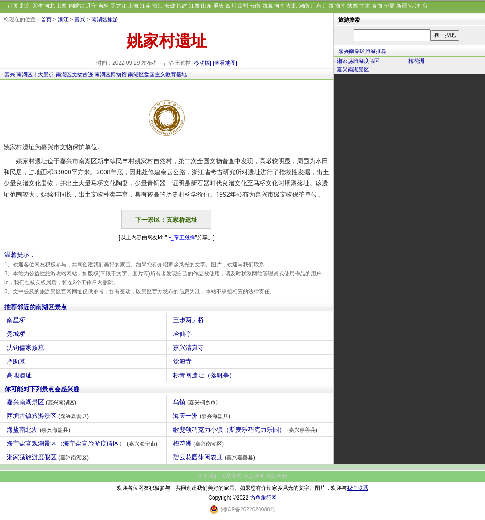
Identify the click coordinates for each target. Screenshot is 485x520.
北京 (25, 6)
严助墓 (17, 361)
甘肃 (364, 6)
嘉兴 (79, 19)
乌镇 (196, 401)
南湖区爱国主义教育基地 (157, 74)
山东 (206, 6)
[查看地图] (225, 63)
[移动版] (201, 63)
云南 (255, 6)
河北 (49, 6)
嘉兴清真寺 (189, 347)
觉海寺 (183, 361)
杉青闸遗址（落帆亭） (205, 375)
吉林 (103, 6)
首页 (13, 6)
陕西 (352, 6)
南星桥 (17, 319)
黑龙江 (119, 6)
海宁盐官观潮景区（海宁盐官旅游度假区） (83, 443)
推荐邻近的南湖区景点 (35, 307)
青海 (377, 6)
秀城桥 (17, 333)
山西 (61, 6)
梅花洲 (199, 443)
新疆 (401, 6)
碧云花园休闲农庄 (215, 457)
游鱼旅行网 (263, 498)
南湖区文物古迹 (74, 74)
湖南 (304, 6)
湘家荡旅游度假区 (49, 457)
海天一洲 (202, 415)
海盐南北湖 (39, 429)
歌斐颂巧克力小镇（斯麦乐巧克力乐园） (246, 429)
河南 (279, 6)
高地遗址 (20, 375)
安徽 (169, 6)
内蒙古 (77, 6)
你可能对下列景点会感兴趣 (41, 389)
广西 (328, 6)
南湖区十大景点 (35, 74)
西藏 (267, 6)
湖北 (291, 6)
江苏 (145, 6)
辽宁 (91, 6)
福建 (182, 6)
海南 (340, 6)
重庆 (218, 6)
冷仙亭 (183, 333)
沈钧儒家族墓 (26, 347)
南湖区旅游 (104, 19)
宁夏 (389, 6)
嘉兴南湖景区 (42, 401)
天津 (37, 6)
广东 (316, 6)
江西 (194, 6)
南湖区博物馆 (111, 74)
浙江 (157, 6)
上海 (133, 6)
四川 (231, 6)
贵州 (243, 6)
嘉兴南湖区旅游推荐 (362, 51)
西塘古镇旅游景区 (49, 415)
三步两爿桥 (189, 319)
